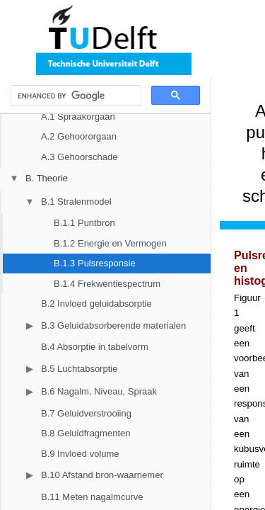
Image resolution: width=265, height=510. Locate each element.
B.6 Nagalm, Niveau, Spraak (99, 391)
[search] (74, 95)
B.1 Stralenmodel (76, 201)
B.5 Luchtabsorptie (79, 368)
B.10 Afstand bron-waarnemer (102, 475)
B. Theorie (46, 178)
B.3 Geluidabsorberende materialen (113, 325)
